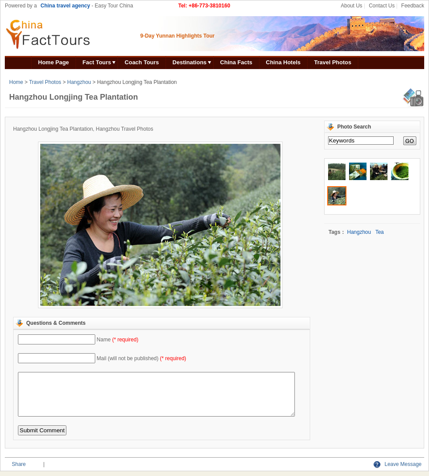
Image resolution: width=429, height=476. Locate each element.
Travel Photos (332, 62)
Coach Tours (142, 62)
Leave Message (398, 464)
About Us (351, 6)
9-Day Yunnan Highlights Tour (177, 36)
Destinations (190, 62)
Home (16, 82)
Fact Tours (97, 62)
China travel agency (65, 6)
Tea (379, 232)
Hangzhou (79, 82)
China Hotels (283, 62)
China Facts (236, 62)
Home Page (53, 62)
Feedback (412, 6)
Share (19, 464)
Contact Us (381, 6)
